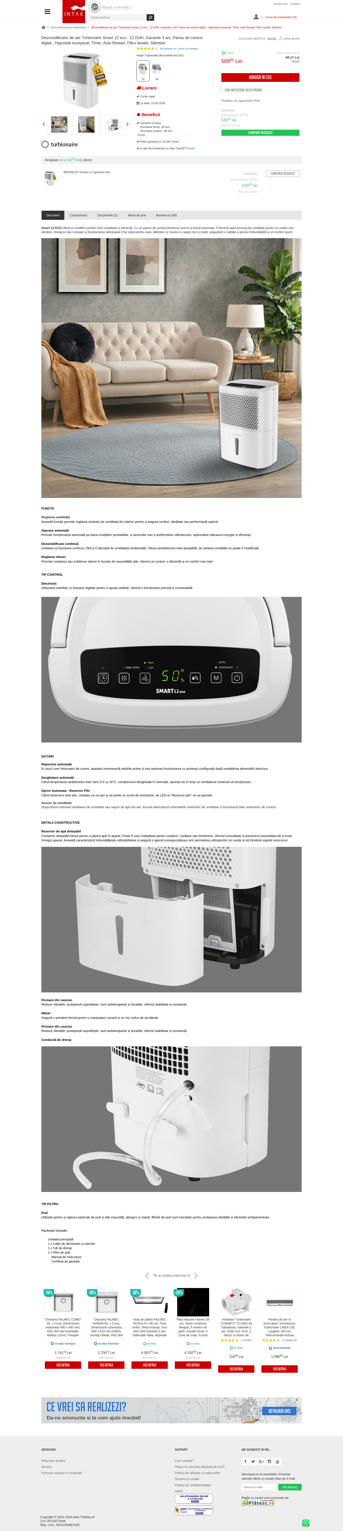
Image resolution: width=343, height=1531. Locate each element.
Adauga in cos (260, 78)
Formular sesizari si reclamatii (61, 1473)
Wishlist (272, 38)
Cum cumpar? (184, 1460)
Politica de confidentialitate (193, 1485)
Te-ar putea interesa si (171, 1275)
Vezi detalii (63, 1365)
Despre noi (280, 3)
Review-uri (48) (166, 215)
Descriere (53, 215)
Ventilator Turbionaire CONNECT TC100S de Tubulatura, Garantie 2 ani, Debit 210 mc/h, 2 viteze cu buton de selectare (236, 1329)
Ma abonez (290, 1487)
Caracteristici (78, 215)
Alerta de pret (289, 38)
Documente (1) (107, 215)
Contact (295, 3)
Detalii (295, 61)
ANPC (179, 1491)
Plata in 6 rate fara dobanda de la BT (200, 1467)
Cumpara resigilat (260, 133)
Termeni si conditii (187, 1479)
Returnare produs (53, 1460)
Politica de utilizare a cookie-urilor (197, 1473)
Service (46, 1467)
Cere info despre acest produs (243, 90)
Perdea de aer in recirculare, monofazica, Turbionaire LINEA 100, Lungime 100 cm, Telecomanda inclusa (279, 1327)
